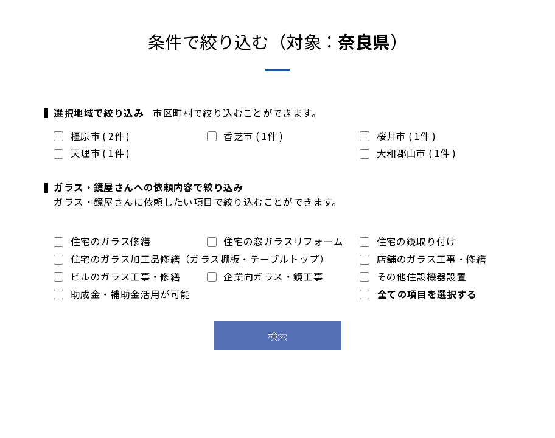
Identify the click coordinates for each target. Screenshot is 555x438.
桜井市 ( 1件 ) (398, 135)
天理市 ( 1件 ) (92, 152)
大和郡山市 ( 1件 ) (408, 152)
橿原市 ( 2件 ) (92, 135)
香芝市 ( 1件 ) (245, 135)
